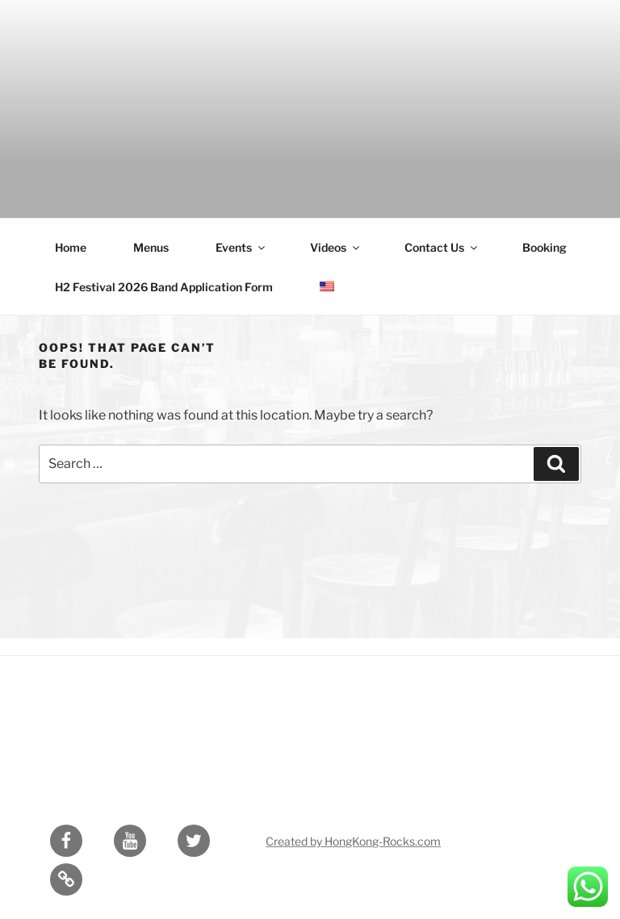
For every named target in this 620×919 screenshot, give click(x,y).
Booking (544, 247)
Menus (151, 247)
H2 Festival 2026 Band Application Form (164, 287)
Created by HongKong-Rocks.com (353, 841)
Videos (336, 247)
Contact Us (442, 247)
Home (70, 247)
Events (241, 247)
